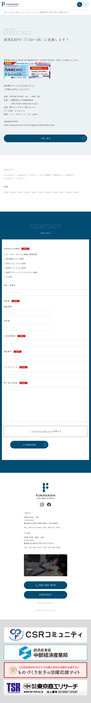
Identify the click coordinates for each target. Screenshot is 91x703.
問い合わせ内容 (15, 383)
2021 (34, 192)
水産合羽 (69, 175)
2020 (41, 192)
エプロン (20, 178)
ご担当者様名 (14, 336)
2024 (13, 192)
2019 (48, 192)
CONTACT (45, 594)
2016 (69, 192)
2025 (6, 192)
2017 (62, 192)
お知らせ (21, 175)
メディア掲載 (44, 175)
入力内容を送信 (29, 445)
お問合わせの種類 (16, 249)
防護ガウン (57, 175)
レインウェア (9, 175)
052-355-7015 (35, 548)
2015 (76, 192)
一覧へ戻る (45, 138)
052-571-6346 (35, 527)
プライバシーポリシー (42, 431)
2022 (27, 192)
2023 (20, 192)
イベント (32, 175)
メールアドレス (15, 367)
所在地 (12, 301)
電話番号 (13, 351)
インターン (8, 178)
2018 (55, 192)
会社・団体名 (10, 285)
